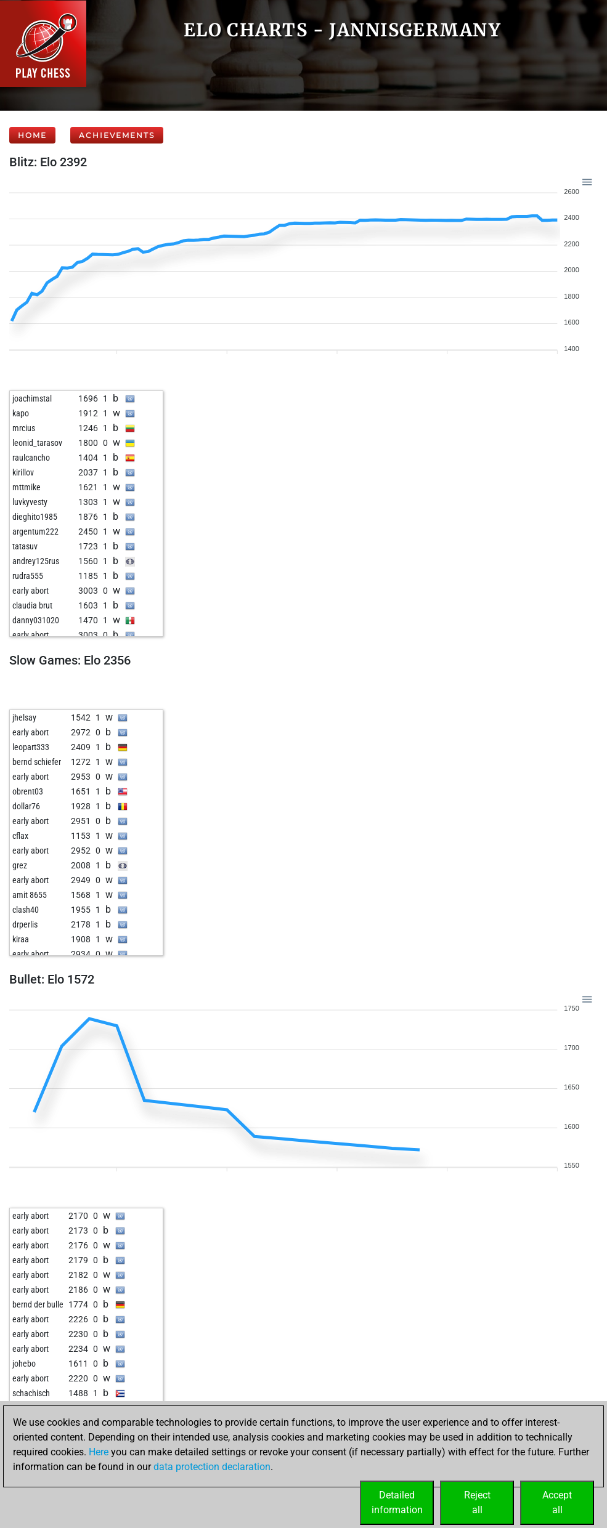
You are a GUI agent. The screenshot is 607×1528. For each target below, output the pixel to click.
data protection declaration (212, 1467)
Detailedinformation (397, 1502)
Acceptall (557, 1502)
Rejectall (477, 1502)
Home (32, 135)
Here (98, 1452)
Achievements (117, 135)
